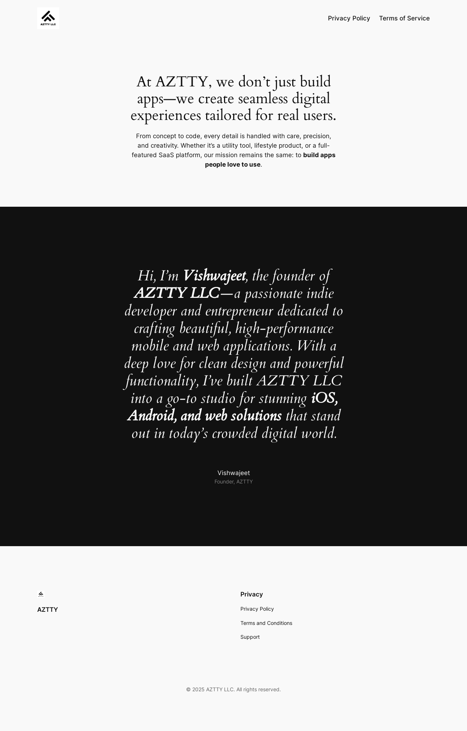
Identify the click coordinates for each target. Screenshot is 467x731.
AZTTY (47, 609)
